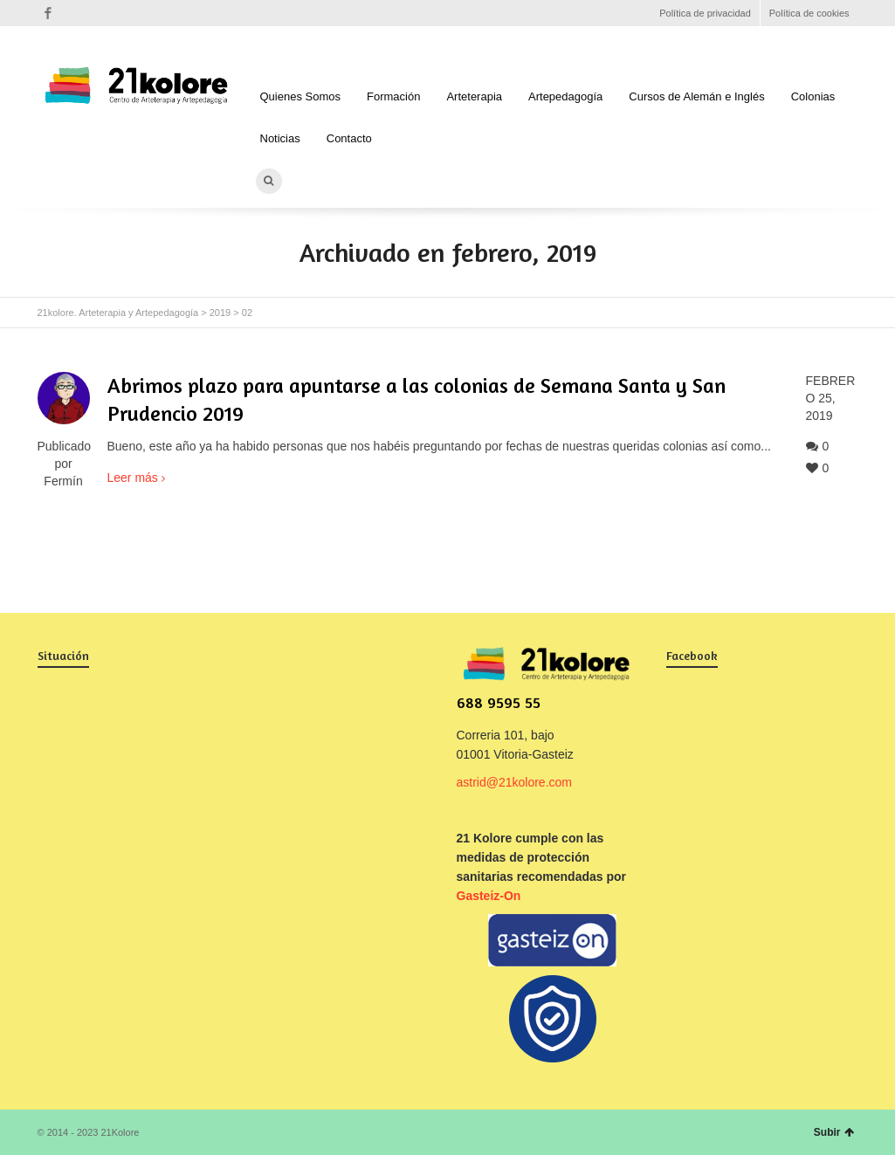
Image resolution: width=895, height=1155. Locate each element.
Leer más (132, 478)
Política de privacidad (705, 13)
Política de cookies (809, 13)
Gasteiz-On (489, 896)
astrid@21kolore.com (515, 782)
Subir (834, 1132)
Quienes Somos (300, 96)
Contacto (349, 138)
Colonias (813, 96)
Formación (393, 96)
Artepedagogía (565, 96)
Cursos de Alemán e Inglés (696, 96)
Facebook (48, 13)
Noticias (280, 138)
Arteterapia (474, 96)
